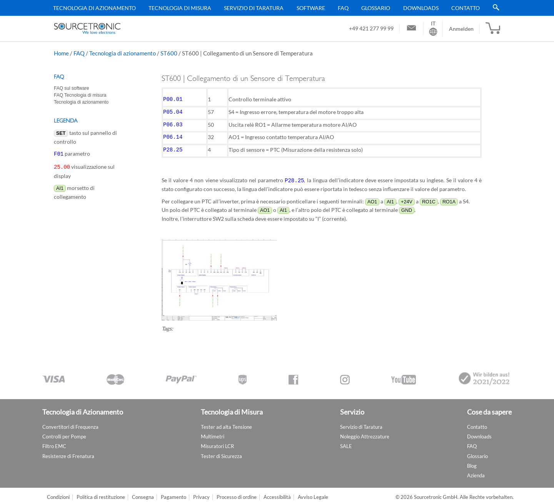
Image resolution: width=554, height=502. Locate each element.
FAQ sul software (71, 88)
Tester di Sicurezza (221, 451)
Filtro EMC (54, 441)
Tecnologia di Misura (180, 8)
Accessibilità (277, 492)
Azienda (476, 471)
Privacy (201, 492)
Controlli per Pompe (64, 432)
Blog (472, 461)
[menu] (274, 8)
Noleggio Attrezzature (364, 432)
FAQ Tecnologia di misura (80, 95)
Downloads (421, 8)
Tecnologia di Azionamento (94, 8)
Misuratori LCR (217, 441)
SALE (346, 441)
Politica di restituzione (101, 492)
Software (311, 8)
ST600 (168, 53)
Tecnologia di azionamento (122, 53)
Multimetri (212, 432)
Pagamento (173, 492)
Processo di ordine (237, 492)
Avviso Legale (313, 492)
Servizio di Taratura (254, 8)
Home (61, 53)
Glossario (375, 8)
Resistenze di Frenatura (68, 451)
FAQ (343, 8)
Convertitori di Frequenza (70, 422)
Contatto (465, 8)
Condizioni (58, 492)
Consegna (143, 492)
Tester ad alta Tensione (226, 422)
